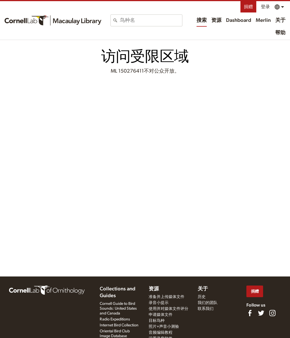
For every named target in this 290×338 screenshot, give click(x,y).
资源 (216, 20)
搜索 (202, 20)
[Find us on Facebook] (249, 313)
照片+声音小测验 (164, 327)
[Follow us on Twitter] (261, 313)
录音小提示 (159, 303)
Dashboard (238, 20)
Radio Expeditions (115, 319)
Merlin (263, 20)
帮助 (280, 32)
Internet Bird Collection (119, 325)
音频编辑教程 (160, 333)
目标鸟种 (157, 321)
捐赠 (248, 7)
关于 (280, 20)
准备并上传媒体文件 (166, 297)
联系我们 (206, 309)
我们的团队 (208, 303)
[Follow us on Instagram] (272, 313)
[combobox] (151, 20)
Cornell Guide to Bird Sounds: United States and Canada (118, 308)
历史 (202, 297)
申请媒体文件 (160, 315)
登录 (265, 7)
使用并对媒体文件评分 (168, 309)
